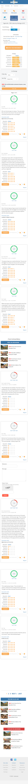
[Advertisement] (14, 675)
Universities (5, 765)
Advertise (14, 765)
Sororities (6, 769)
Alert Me (14, 88)
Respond (5, 134)
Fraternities (5, 767)
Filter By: (4, 74)
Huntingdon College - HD (11, 38)
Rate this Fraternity (13, 48)
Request (14, 767)
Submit (5, 495)
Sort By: (4, 78)
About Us (22, 765)
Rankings (5, 772)
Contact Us (14, 769)
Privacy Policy (22, 769)
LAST (20, 693)
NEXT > (14, 693)
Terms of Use (22, 767)
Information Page (18, 36)
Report (24, 137)
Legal (22, 772)
